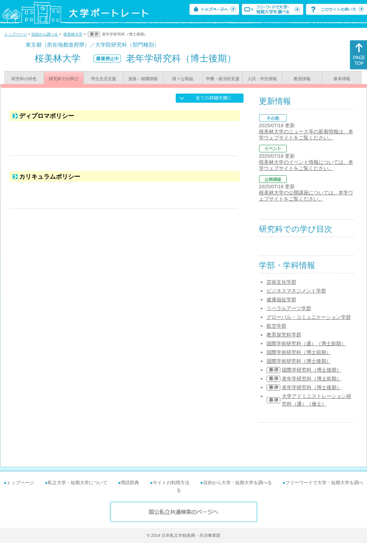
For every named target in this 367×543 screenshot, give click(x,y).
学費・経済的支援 (222, 78)
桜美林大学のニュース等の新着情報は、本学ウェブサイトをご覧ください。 (306, 135)
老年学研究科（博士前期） (311, 378)
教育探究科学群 (284, 335)
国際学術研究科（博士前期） (299, 352)
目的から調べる (44, 34)
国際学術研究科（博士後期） (299, 361)
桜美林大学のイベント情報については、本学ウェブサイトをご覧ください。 (306, 165)
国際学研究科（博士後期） (311, 370)
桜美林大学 (72, 34)
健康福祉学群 (281, 299)
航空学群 (276, 326)
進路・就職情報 (143, 78)
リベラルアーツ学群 (289, 308)
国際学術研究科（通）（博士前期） (306, 343)
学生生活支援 (103, 78)
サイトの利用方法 (171, 482)
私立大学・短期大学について (77, 482)
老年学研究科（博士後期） (311, 387)
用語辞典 (130, 482)
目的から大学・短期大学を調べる (237, 482)
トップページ (15, 34)
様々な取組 (182, 78)
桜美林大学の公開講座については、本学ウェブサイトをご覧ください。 (306, 196)
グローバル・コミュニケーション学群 (309, 317)
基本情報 (341, 78)
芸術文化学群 (281, 282)
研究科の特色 (24, 78)
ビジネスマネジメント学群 (296, 291)
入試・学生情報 (262, 78)
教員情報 (302, 78)
